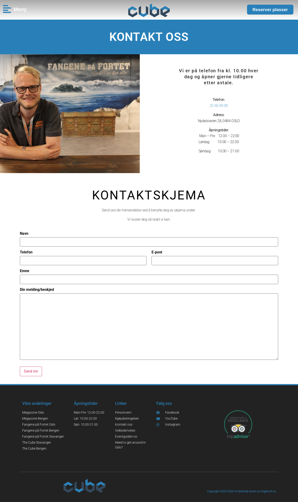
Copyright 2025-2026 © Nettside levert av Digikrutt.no (241, 491)
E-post (157, 252)
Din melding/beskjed (37, 290)
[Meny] (6, 9)
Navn (24, 233)
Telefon (26, 252)
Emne (24, 271)
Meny (20, 9)
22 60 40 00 (219, 105)
